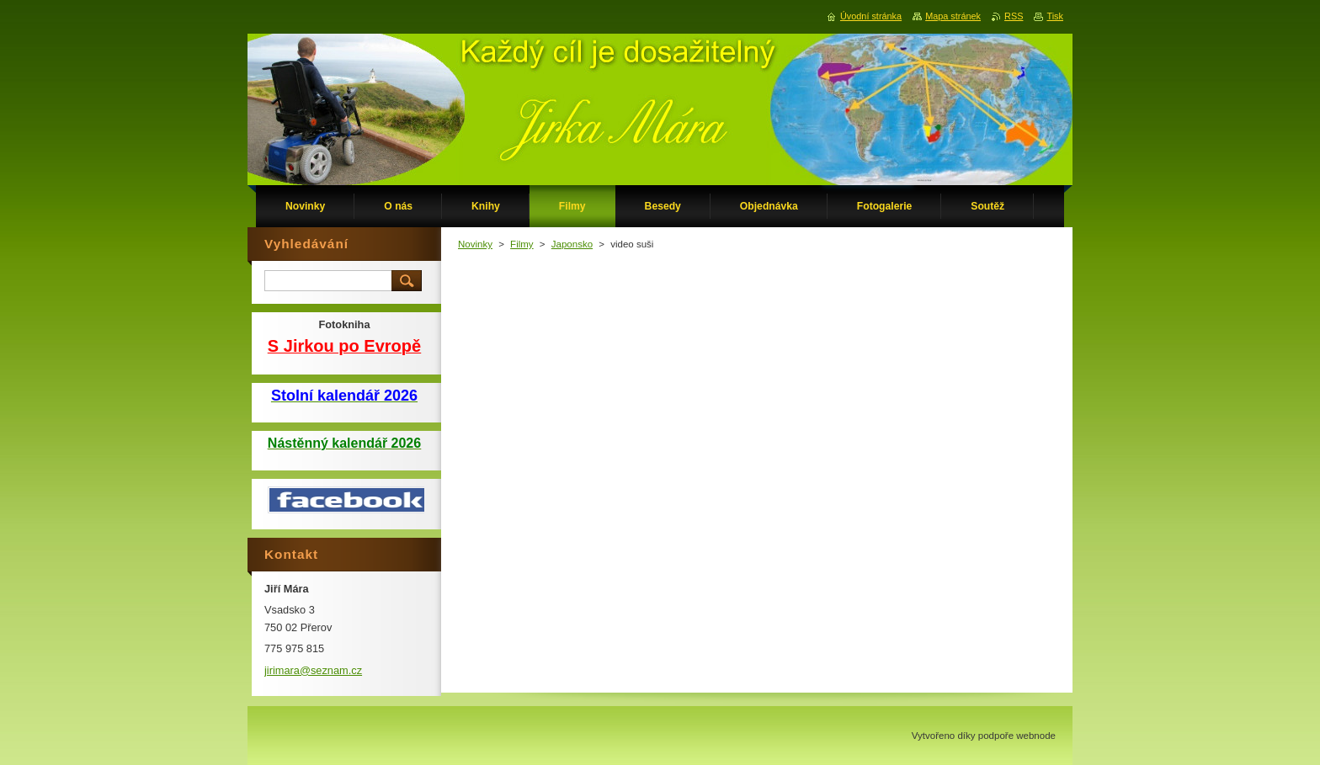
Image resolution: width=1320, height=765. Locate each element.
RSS (1013, 16)
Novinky (475, 244)
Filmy (522, 244)
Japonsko (572, 244)
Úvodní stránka (871, 16)
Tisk (1054, 16)
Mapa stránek (953, 16)
